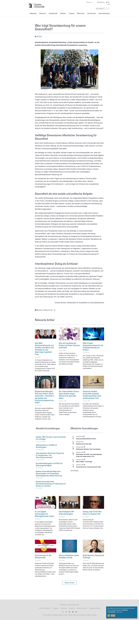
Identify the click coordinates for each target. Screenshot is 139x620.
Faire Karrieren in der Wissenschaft (43, 556)
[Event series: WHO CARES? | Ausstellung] (84, 459)
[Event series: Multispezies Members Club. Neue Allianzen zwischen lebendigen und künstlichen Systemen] (84, 447)
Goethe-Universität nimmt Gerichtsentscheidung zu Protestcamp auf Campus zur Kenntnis (51, 483)
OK (108, 615)
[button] (69, 583)
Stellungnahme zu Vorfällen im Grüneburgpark (46, 446)
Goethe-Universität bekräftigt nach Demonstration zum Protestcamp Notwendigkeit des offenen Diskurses (49, 473)
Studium (63, 13)
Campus (71, 13)
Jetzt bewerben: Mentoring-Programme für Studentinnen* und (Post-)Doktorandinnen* (50, 455)
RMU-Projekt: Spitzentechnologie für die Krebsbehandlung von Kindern (93, 346)
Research (42, 13)
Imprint (70, 615)
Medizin (39, 310)
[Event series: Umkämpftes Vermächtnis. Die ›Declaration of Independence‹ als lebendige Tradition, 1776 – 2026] (84, 452)
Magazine (90, 2)
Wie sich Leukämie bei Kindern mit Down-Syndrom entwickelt (69, 345)
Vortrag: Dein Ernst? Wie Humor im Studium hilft (92, 512)
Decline (113, 615)
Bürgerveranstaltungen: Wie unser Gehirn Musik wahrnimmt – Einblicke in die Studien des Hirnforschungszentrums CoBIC (44, 397)
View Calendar (74, 470)
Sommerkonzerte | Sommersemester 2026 (88, 467)
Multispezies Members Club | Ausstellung (88, 449)
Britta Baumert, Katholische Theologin (93, 556)
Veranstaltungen (104, 13)
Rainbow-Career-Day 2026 (83, 444)
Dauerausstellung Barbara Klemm (86, 438)
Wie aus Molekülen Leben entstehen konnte (69, 556)
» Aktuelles (33, 13)
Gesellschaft (53, 13)
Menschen (81, 13)
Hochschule (91, 13)
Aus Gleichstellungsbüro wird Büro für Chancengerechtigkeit (49, 464)
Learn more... (119, 612)
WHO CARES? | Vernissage (84, 461)
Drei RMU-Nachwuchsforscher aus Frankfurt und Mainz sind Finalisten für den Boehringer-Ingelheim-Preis (44, 348)
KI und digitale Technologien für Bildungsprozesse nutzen (44, 513)
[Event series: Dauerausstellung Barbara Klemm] (83, 436)
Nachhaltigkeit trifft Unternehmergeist (66, 512)
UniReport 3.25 (47, 310)
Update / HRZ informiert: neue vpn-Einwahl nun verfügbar (51, 438)
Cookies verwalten (91, 615)
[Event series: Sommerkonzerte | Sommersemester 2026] (84, 464)
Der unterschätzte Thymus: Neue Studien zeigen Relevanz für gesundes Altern (69, 394)
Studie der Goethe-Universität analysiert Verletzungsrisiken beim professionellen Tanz (92, 394)
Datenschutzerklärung (79, 615)
